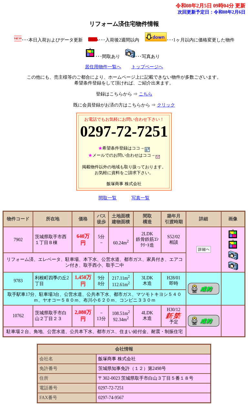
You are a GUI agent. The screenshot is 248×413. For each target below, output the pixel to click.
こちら (145, 94)
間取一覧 (107, 197)
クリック (166, 105)
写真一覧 (140, 197)
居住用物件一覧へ (103, 66)
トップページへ (147, 66)
